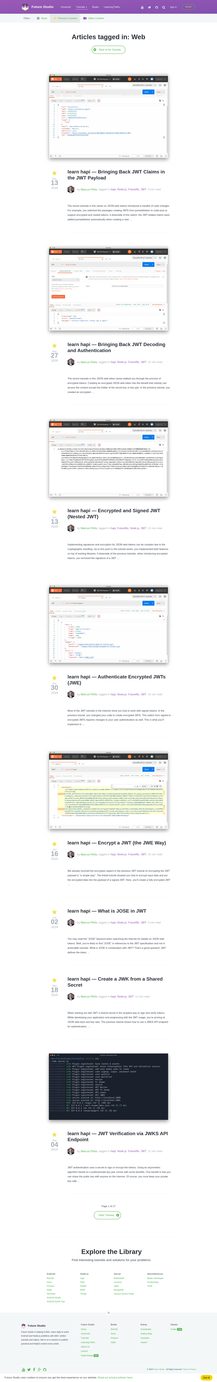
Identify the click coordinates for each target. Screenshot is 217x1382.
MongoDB (118, 1290)
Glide (49, 1290)
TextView (51, 1294)
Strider (83, 1286)
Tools (150, 1286)
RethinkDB (119, 1278)
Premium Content (64, 18)
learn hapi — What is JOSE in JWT (107, 911)
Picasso (50, 1286)
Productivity (153, 1282)
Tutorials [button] (81, 7)
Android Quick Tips (56, 1301)
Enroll (188, 7)
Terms (185, 1369)
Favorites (145, 1338)
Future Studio (159, 1369)
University (66, 7)
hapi (113, 189)
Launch (84, 1351)
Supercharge (90, 1355)
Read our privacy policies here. (115, 1377)
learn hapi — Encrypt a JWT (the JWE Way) (117, 842)
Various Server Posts (124, 1294)
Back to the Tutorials (107, 49)
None (41, 18)
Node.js (122, 189)
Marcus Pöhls (89, 189)
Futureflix (133, 189)
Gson (49, 1282)
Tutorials (85, 1338)
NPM (82, 1290)
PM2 (82, 1282)
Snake (176, 1329)
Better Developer (155, 1278)
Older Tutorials (108, 1215)
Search (144, 1342)
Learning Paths (112, 7)
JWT (143, 189)
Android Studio (54, 1297)
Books (95, 7)
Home (83, 1329)
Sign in (173, 7)
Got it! (206, 1377)
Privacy (193, 1369)
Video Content (93, 18)
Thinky (83, 1294)
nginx (116, 1286)
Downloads (146, 1329)
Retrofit (50, 1278)
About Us (85, 1347)
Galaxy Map (146, 1333)
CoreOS (118, 1282)
